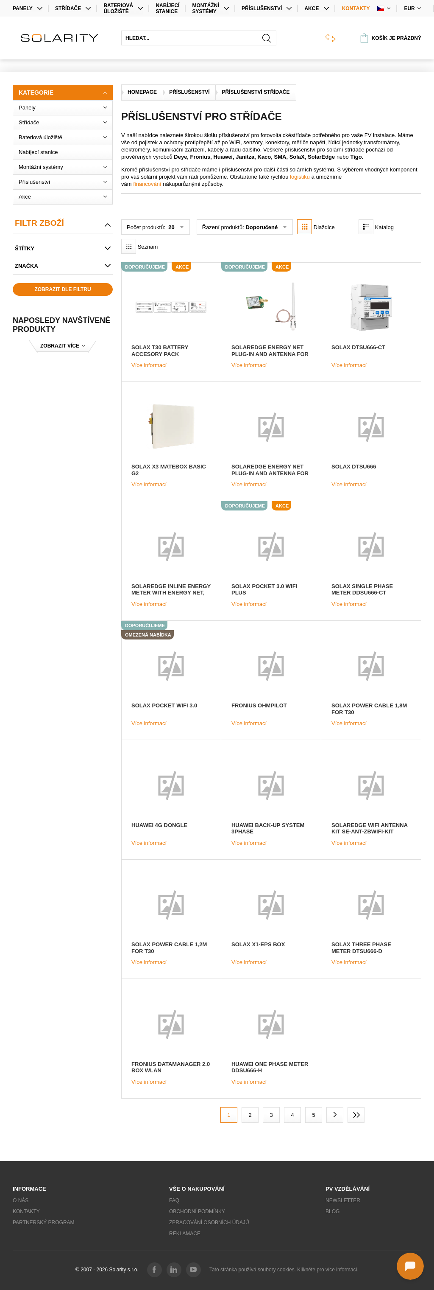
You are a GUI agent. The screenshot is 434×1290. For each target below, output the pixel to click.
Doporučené (261, 227)
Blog (332, 1211)
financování (147, 184)
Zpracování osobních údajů (209, 1223)
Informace (29, 1189)
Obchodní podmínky (197, 1211)
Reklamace (184, 1234)
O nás (20, 1200)
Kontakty (356, 8)
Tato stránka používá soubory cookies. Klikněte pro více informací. (284, 1270)
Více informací (149, 365)
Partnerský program (44, 1223)
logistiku (300, 177)
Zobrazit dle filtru (62, 289)
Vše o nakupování (197, 1189)
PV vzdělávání (348, 1189)
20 (171, 227)
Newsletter (343, 1200)
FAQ (174, 1200)
